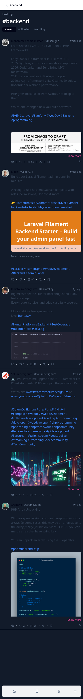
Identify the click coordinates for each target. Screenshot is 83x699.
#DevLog (38, 329)
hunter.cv (24, 316)
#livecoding (36, 440)
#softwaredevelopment (27, 418)
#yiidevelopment (57, 431)
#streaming (19, 440)
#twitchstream (38, 436)
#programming (21, 120)
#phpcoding (19, 427)
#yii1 (63, 409)
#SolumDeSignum (23, 409)
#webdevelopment (54, 414)
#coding (49, 418)
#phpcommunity (63, 427)
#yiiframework (35, 431)
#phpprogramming (63, 422)
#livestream (19, 436)
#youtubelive (58, 436)
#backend (18, 431)
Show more (74, 156)
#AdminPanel (35, 273)
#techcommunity (56, 440)
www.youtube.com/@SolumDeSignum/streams (43, 396)
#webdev (34, 414)
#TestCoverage (60, 324)
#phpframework (40, 427)
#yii (56, 409)
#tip (36, 549)
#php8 (49, 409)
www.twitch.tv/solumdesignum (47, 392)
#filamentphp (33, 269)
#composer (19, 414)
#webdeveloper (38, 422)
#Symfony (39, 116)
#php (40, 409)
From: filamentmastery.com (25, 256)
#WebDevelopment (56, 269)
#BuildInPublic (21, 329)
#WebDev (53, 116)
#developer (19, 422)
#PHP (15, 116)
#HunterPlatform (23, 324)
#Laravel (25, 116)
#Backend (67, 116)
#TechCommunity (23, 444)
